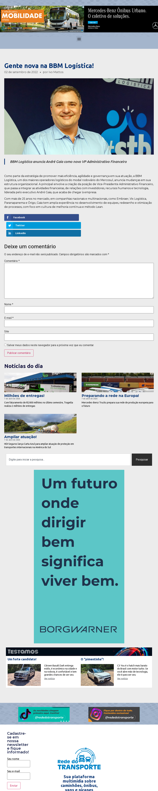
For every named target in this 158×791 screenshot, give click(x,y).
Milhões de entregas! (24, 380)
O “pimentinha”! (92, 643)
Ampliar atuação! (20, 421)
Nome (8, 288)
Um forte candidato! (22, 643)
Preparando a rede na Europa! (110, 380)
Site (6, 316)
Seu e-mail (18, 758)
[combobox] (68, 444)
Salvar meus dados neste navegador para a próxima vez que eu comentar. (50, 329)
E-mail (9, 302)
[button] (79, 39)
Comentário (12, 245)
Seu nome (18, 746)
